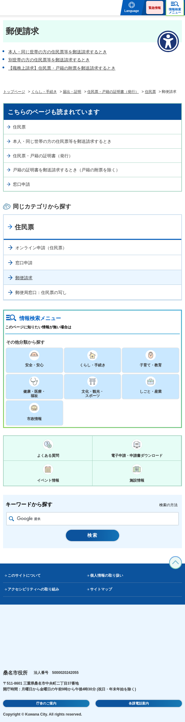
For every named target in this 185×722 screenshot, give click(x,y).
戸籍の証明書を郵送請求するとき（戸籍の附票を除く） (66, 169)
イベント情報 (48, 480)
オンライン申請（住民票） (41, 247)
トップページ (14, 92)
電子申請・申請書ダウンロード (137, 455)
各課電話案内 (139, 703)
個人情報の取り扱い (106, 575)
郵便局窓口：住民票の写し (41, 292)
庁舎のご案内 (46, 703)
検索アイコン (11, 518)
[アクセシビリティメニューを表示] (168, 41)
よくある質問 (48, 455)
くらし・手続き (44, 92)
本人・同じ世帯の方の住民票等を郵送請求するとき (57, 51)
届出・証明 (72, 92)
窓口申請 (21, 184)
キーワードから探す (29, 504)
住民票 (150, 92)
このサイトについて (24, 575)
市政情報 (34, 419)
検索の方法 (168, 505)
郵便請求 (23, 277)
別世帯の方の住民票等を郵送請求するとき (49, 59)
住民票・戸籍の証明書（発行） (113, 92)
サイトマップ (101, 589)
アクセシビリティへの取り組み (33, 589)
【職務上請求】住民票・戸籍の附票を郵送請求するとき (61, 68)
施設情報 (137, 480)
